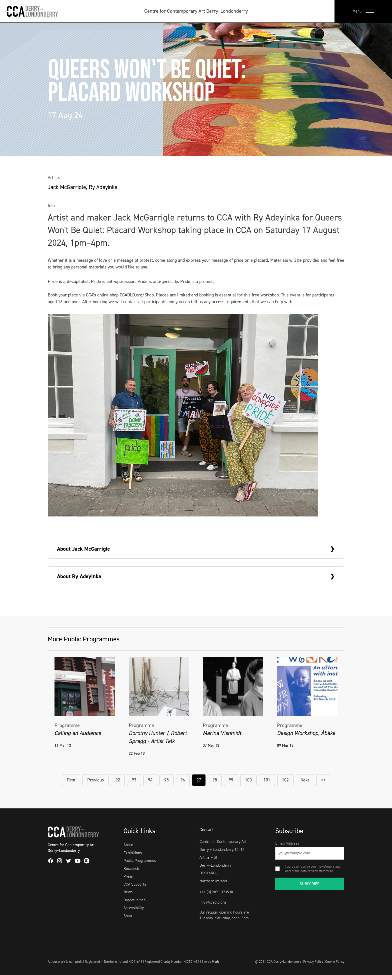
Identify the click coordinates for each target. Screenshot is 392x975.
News (128, 892)
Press (128, 876)
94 (150, 780)
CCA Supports (135, 884)
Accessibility (134, 907)
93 (134, 780)
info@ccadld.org (213, 902)
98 (214, 780)
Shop (128, 915)
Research (131, 868)
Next (304, 780)
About (128, 844)
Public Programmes (140, 860)
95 (166, 780)
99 (231, 780)
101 (267, 780)
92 (118, 780)
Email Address (287, 843)
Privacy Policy (313, 961)
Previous (95, 780)
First (71, 780)
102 (285, 780)
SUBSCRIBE (310, 883)
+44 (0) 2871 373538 (216, 892)
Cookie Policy (334, 961)
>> (323, 780)
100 (248, 780)
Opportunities (135, 900)
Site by (210, 961)
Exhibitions (133, 852)
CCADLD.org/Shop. (137, 295)
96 (182, 780)
